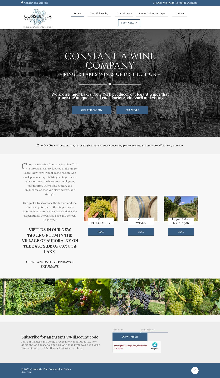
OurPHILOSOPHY (101, 221)
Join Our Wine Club (163, 2)
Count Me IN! (130, 336)
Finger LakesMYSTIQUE (181, 221)
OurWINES (141, 221)
